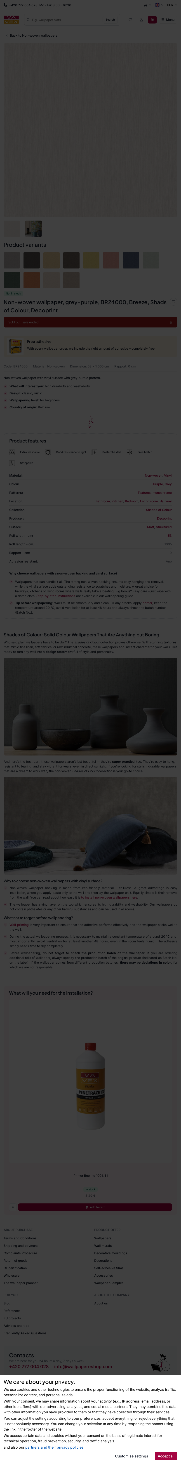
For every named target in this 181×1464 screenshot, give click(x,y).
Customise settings (131, 1456)
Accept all (166, 1456)
